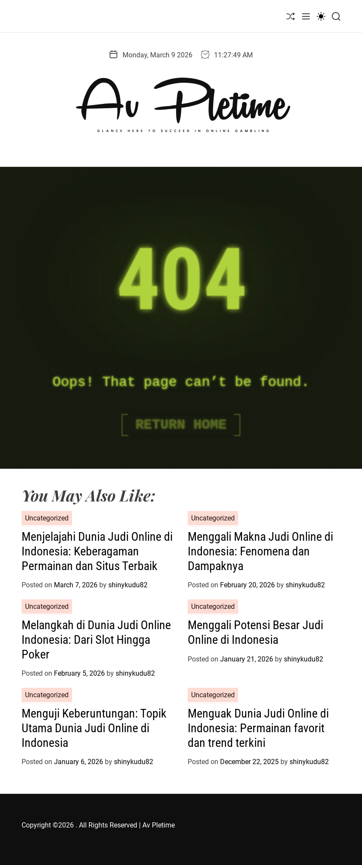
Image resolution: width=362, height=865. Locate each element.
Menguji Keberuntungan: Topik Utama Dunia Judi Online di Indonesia (94, 727)
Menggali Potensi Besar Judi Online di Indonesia (255, 632)
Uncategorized (47, 518)
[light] (321, 16)
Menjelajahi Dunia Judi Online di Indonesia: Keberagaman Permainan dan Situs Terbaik (97, 551)
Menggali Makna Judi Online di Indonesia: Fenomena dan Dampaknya (260, 551)
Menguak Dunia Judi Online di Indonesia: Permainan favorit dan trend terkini (258, 727)
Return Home (181, 425)
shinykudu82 (128, 585)
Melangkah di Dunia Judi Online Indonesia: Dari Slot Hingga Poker (96, 639)
